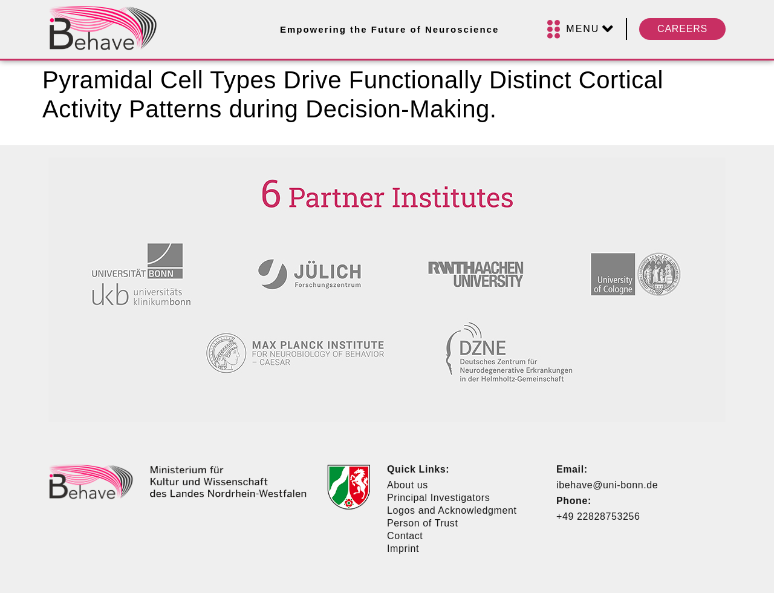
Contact (405, 536)
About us (407, 485)
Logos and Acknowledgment (452, 510)
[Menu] (580, 29)
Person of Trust (422, 523)
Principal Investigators (438, 498)
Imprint (403, 548)
